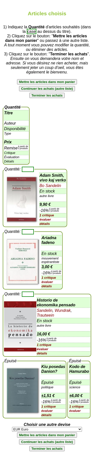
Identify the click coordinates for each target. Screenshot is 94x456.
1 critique (46, 215)
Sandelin (44, 310)
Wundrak (62, 310)
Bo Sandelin (50, 186)
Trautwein (45, 315)
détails (44, 224)
